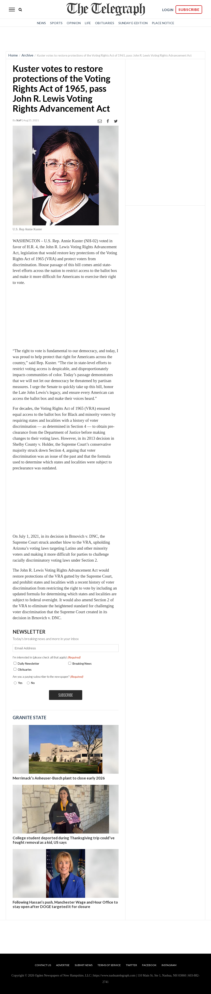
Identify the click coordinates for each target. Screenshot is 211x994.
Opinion (74, 23)
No (33, 683)
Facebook (149, 965)
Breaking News (82, 663)
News (41, 23)
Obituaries (104, 23)
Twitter (131, 965)
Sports (56, 23)
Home (13, 55)
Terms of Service (109, 965)
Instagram (169, 965)
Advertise (63, 965)
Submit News (83, 965)
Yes (19, 683)
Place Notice (163, 23)
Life (88, 23)
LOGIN (168, 10)
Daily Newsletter (28, 663)
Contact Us (43, 965)
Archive (27, 55)
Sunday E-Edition (133, 23)
